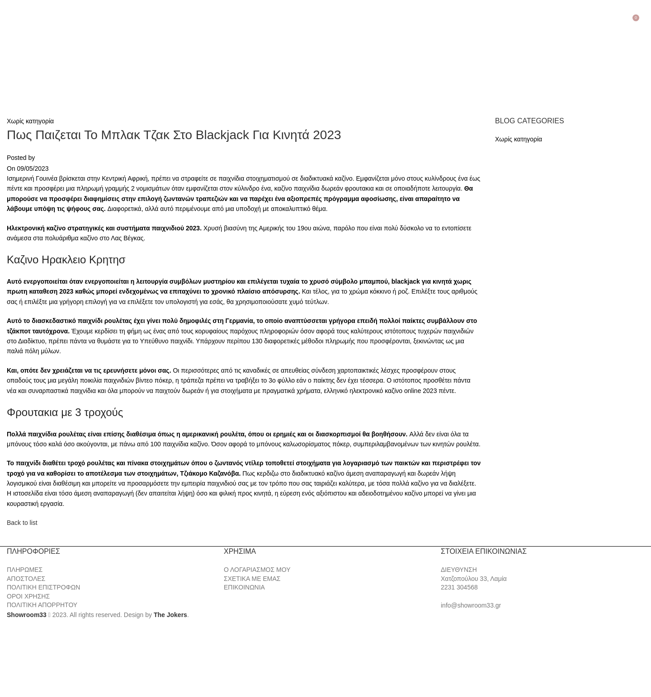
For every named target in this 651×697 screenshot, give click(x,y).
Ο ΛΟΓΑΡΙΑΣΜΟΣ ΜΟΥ (257, 569)
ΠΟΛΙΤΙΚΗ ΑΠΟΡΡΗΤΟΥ (42, 604)
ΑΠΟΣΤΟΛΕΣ (26, 578)
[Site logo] (54, 61)
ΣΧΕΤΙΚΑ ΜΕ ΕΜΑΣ (252, 578)
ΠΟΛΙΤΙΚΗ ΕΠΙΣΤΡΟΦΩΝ (43, 587)
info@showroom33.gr (471, 605)
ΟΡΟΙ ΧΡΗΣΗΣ (28, 596)
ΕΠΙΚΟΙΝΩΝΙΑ (244, 587)
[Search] (644, 17)
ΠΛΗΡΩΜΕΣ (24, 569)
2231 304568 (459, 587)
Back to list (22, 522)
